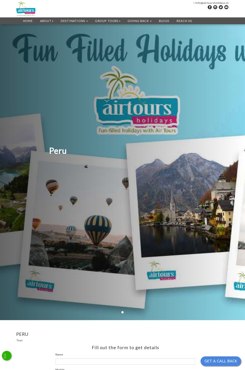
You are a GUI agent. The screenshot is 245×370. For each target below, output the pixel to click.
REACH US (184, 21)
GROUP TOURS (107, 21)
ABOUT (46, 21)
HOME (28, 21)
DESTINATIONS (74, 21)
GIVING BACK (140, 21)
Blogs (164, 21)
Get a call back (220, 361)
